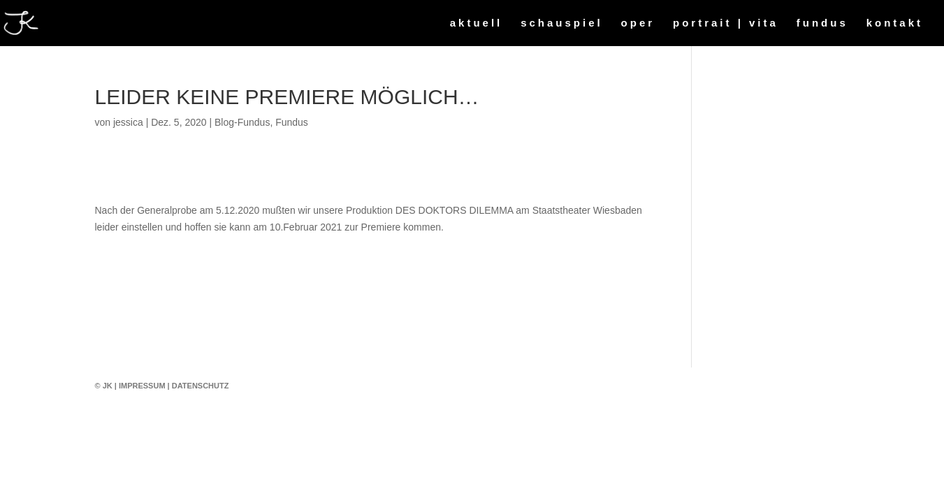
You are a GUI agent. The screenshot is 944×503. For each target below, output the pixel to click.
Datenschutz (200, 385)
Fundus (291, 122)
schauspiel (562, 23)
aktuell (476, 23)
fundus (822, 23)
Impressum (142, 385)
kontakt (894, 23)
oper (638, 23)
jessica (128, 122)
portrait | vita (725, 23)
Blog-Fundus (242, 122)
